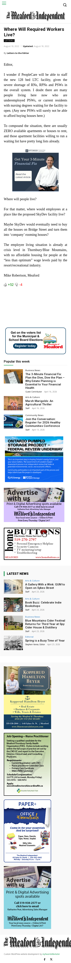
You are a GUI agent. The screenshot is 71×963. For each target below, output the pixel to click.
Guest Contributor (33, 391)
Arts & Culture (32, 397)
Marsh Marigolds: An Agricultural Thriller (39, 402)
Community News (34, 415)
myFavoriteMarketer (51, 954)
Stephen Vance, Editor (35, 644)
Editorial (29, 637)
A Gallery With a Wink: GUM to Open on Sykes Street (45, 586)
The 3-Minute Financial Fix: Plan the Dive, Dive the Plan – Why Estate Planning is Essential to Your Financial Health (45, 381)
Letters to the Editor (18, 53)
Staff (27, 408)
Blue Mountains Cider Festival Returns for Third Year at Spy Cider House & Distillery (45, 624)
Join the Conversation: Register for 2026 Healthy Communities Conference (42, 422)
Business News (32, 370)
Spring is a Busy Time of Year (45, 640)
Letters (9, 40)
